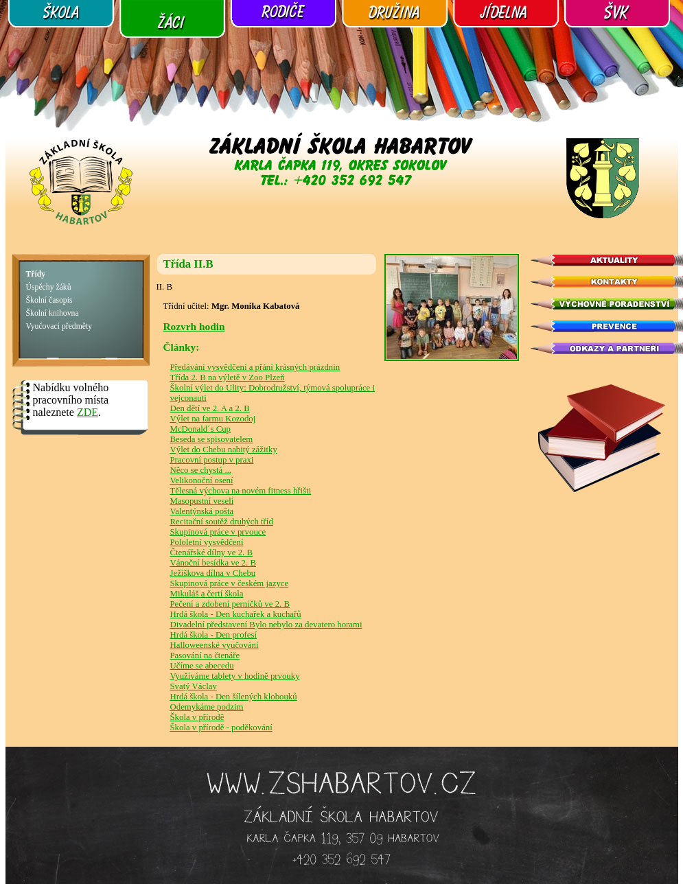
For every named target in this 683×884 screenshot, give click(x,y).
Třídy (36, 274)
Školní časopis (49, 300)
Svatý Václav (193, 686)
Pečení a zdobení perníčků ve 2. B (230, 604)
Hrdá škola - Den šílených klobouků (233, 696)
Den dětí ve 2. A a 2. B (210, 408)
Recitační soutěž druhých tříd (221, 521)
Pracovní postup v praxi (212, 460)
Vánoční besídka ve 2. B (213, 563)
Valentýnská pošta (202, 511)
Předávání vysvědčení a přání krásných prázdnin (255, 367)
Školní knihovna (52, 313)
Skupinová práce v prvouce (218, 532)
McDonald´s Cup (200, 429)
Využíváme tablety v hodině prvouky (235, 676)
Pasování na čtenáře (205, 655)
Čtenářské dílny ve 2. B (211, 552)
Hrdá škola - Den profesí (213, 635)
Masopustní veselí (202, 501)
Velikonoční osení (201, 480)
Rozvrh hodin (194, 326)
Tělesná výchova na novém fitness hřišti (241, 491)
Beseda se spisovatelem (211, 439)
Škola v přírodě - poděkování (221, 727)
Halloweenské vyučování (214, 645)
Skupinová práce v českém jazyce (229, 583)
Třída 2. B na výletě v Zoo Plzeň (227, 377)
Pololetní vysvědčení (207, 542)
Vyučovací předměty (59, 326)
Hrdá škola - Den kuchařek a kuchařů (235, 614)
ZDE (87, 412)
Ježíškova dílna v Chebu (213, 573)
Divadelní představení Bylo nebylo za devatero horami (266, 624)
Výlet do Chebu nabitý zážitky (223, 449)
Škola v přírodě (197, 717)
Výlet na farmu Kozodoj (213, 418)
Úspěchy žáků (48, 287)
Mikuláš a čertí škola (207, 593)
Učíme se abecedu (202, 666)
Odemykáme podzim (207, 707)
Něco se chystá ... (201, 470)
